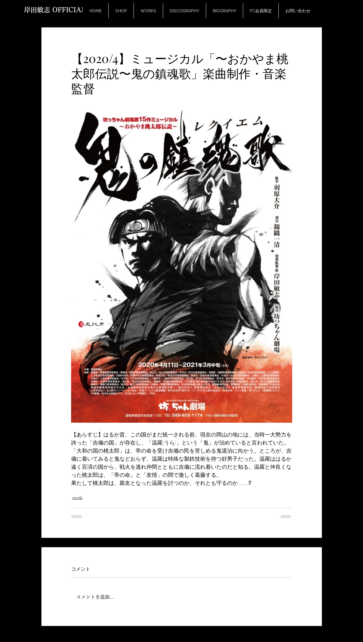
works (77, 497)
